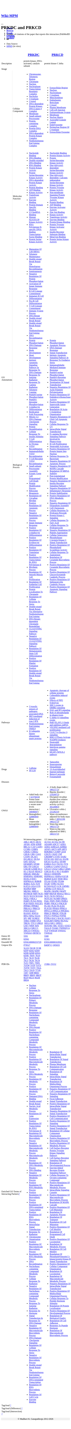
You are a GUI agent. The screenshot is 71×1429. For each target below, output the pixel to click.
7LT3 (26, 963)
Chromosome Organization (35, 1238)
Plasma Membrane (58, 107)
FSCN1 (60, 864)
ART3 (64, 849)
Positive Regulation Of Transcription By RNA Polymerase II (35, 560)
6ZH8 (31, 953)
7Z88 (31, 973)
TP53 (38, 921)
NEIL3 (27, 898)
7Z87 (26, 973)
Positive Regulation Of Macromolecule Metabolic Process (36, 1062)
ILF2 (33, 884)
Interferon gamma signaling (57, 748)
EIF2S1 (47, 861)
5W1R (32, 948)
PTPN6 (63, 916)
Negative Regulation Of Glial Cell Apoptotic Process (60, 419)
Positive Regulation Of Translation (35, 550)
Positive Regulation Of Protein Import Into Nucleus (60, 451)
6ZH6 (26, 953)
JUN (38, 884)
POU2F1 (39, 903)
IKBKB (37, 881)
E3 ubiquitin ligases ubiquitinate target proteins (35, 735)
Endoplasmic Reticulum (55, 101)
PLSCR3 (48, 908)
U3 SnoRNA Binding (34, 213)
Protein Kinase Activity (35, 169)
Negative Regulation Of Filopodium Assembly (60, 504)
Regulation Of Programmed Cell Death (57, 1234)
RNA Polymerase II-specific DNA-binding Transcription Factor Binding (35, 230)
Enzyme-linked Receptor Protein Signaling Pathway (58, 1170)
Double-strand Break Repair (35, 319)
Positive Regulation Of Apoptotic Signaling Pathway (60, 589)
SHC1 (52, 923)
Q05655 (56, 945)
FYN (66, 864)
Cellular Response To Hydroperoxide (59, 526)
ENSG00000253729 (32, 942)
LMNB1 (65, 886)
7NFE (37, 963)
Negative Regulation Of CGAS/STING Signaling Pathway (35, 641)
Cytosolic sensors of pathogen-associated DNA (36, 710)
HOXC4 (27, 879)
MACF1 (60, 889)
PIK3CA (55, 903)
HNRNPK (56, 874)
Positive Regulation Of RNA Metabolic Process (36, 1186)
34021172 (54, 789)
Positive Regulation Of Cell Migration (60, 1208)
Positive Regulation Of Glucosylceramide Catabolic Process (60, 574)
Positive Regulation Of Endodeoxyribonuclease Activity (60, 397)
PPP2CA (56, 911)
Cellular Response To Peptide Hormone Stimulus (59, 1301)
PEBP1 (47, 903)
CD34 (63, 852)
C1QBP (56, 852)
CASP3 (39, 847)
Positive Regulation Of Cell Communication (60, 1117)
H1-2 (26, 871)
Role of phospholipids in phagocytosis (59, 713)
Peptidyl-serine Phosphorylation (36, 395)
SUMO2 (35, 918)
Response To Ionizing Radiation (34, 377)
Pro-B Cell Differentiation (35, 302)
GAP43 (56, 866)
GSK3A (35, 866)
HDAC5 (47, 874)
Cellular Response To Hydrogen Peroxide (59, 511)
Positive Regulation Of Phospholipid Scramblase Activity (60, 547)
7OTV (38, 965)
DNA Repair (34, 316)
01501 (47, 939)
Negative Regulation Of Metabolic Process (35, 1176)
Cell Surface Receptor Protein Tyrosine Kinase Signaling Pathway (59, 1152)
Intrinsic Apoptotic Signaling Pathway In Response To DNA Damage (35, 366)
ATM (32, 844)
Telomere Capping (33, 391)
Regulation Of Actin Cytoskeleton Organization (58, 411)
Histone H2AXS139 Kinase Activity (36, 219)
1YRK (47, 964)
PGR (26, 903)
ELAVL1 (55, 861)
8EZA (31, 978)
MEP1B (52, 893)
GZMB (34, 869)
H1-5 (59, 871)
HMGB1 (27, 874)
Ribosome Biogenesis (34, 492)
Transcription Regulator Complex (35, 91)
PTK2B (63, 913)
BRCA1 (27, 847)
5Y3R (38, 948)
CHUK (27, 854)
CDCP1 (47, 854)
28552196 (60, 819)
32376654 (34, 797)
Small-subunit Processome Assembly (35, 468)
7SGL (38, 968)
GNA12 (64, 866)
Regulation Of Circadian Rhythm (35, 498)
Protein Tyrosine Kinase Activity (57, 188)
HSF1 (33, 879)
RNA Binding (35, 165)
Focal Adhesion (56, 1099)
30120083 (54, 807)
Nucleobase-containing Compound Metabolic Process (34, 1271)
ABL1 (26, 842)
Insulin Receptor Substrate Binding (57, 233)
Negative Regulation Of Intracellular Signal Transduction (60, 1286)
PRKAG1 (28, 908)
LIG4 (33, 886)
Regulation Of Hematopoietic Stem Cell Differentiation (35, 652)
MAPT (63, 891)
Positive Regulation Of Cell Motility (60, 1228)
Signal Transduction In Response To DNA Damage (36, 1319)
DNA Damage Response (35, 346)
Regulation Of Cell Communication (58, 1068)
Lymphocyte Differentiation (35, 408)
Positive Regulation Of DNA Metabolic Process (60, 498)
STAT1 (61, 926)
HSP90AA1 (29, 881)
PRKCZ (47, 913)
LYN (38, 886)
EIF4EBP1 (28, 864)
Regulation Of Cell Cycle (35, 1395)
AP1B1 (27, 844)
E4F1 (26, 861)
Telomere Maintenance (34, 255)
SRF (29, 918)
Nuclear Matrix (56, 117)
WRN (31, 926)
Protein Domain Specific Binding (36, 207)
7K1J (26, 960)
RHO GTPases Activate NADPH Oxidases (60, 738)
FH (29, 866)
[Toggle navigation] (2, 24)
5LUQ (26, 948)
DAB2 (63, 856)
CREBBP (48, 856)
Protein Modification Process (34, 485)
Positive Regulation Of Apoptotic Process (35, 507)
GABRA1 (48, 866)
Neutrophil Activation (59, 446)
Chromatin (33, 81)
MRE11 (35, 891)
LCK (59, 886)
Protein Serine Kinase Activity (36, 240)
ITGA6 (47, 881)
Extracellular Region (59, 88)
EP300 (36, 864)
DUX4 (37, 859)
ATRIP (38, 844)
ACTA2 (55, 842)
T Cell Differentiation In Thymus (35, 441)
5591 (26, 936)
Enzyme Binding (32, 201)
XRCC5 (34, 928)
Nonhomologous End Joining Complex (36, 143)
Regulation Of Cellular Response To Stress (35, 600)
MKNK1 (27, 891)
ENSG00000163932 (53, 942)
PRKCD (57, 54)
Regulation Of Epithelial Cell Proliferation (35, 584)
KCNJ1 (60, 884)
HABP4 (65, 871)
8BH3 (36, 973)
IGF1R (65, 876)
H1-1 (40, 869)
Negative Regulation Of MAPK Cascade (60, 467)
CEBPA (34, 849)
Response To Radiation (34, 1233)
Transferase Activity (34, 196)
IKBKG (27, 884)
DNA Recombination (35, 336)
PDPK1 (64, 901)
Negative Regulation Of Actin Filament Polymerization (60, 389)
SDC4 (46, 923)
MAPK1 (48, 891)
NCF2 (26, 896)
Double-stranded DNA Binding (36, 161)
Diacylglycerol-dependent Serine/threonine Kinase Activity (57, 169)
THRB (33, 921)
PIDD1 (31, 903)
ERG (26, 866)
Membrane (33, 113)
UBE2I (40, 923)
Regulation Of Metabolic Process (35, 1081)
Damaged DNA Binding (36, 1097)
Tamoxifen (54, 762)
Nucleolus (33, 96)
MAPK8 (27, 889)
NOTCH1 (48, 898)
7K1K (31, 960)
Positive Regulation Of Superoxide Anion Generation (60, 404)
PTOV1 (47, 916)
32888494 (33, 816)
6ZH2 (31, 950)
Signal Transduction (58, 353)
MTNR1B (28, 893)
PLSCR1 (61, 906)
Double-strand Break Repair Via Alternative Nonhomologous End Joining (36, 611)
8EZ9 (26, 978)
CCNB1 (27, 849)
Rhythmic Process (33, 568)
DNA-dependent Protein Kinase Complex (36, 135)
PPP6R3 (35, 906)
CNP (60, 854)
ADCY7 (56, 844)
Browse (10, 30)
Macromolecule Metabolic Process (36, 1158)
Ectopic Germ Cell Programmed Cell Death (35, 477)
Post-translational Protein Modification (59, 477)
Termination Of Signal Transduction (59, 383)
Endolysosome (56, 125)
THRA (26, 921)
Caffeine (33, 768)
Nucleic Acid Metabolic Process (34, 1108)
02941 (26, 939)
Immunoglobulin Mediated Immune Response (58, 367)
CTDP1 (27, 856)
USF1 (26, 926)
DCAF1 (34, 856)
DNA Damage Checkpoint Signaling (35, 1340)
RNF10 (35, 913)
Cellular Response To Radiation (34, 1281)
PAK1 (46, 901)
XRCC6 (27, 930)
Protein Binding (36, 187)
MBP (33, 889)
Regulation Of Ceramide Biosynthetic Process (60, 559)
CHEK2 (34, 852)
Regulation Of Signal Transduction (59, 1060)
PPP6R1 (27, 906)
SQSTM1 (48, 926)
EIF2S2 (32, 861)
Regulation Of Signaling (56, 1072)
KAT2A (27, 886)
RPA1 (26, 916)
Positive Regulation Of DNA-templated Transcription (36, 1206)
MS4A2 (60, 893)
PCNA (33, 901)
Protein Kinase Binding (60, 222)
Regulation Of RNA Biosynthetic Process (35, 1388)
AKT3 (54, 849)
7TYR (37, 970)
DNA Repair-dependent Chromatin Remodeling (35, 622)
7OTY (33, 968)
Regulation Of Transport (56, 1218)
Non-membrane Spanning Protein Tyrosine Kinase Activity (57, 196)
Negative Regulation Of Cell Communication (60, 1090)
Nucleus (32, 84)
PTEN (26, 911)
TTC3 (33, 923)
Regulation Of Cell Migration (58, 1223)
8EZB (37, 978)
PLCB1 (47, 906)
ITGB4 (61, 881)
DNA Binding (35, 158)
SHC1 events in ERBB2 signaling (57, 706)
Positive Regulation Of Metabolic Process (35, 1090)
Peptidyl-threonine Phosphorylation (36, 402)
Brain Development (35, 351)
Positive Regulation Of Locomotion (60, 1240)
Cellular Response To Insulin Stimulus (36, 434)
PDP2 (58, 901)
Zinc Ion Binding (57, 212)
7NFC (31, 963)
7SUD (31, 970)
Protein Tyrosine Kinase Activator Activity (57, 227)
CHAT (54, 854)
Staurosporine (56, 764)
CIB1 (32, 854)
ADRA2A (54, 847)
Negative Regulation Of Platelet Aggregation (60, 531)
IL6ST (54, 879)
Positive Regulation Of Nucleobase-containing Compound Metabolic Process (35, 1037)
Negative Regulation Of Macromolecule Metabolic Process (36, 1148)
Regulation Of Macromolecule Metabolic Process (36, 1051)
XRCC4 (27, 928)
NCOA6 (39, 896)
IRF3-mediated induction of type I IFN (35, 718)
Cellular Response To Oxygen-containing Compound (59, 1177)
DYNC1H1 (49, 859)
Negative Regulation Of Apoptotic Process (35, 516)
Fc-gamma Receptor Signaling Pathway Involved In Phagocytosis (58, 438)
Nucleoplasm (34, 86)
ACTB (62, 842)
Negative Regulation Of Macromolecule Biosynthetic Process (36, 1330)
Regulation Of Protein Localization (59, 1307)
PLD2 (53, 906)
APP (59, 849)
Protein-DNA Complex (35, 129)
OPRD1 (64, 898)
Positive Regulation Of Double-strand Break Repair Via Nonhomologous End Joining (36, 675)
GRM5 (67, 869)
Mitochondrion (56, 97)
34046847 (33, 812)
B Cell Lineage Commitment (35, 292)
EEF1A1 (58, 859)
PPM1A (63, 908)
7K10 (37, 955)
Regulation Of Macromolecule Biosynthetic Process (36, 1137)
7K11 (26, 958)
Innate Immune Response (35, 524)
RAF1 (68, 918)
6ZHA (37, 953)
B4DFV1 (48, 945)
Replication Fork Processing (36, 413)
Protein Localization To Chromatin (36, 591)
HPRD (9, 46)
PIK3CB (63, 903)
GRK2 (61, 869)
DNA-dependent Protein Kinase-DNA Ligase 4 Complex (36, 107)
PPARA (55, 908)
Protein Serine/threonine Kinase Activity (36, 175)
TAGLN (47, 928)
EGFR (65, 859)
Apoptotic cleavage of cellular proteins (59, 691)
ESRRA (47, 864)
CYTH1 (56, 856)
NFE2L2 (60, 896)
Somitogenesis (35, 271)
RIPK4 (57, 921)
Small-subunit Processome (35, 117)
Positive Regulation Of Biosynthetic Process (35, 1196)
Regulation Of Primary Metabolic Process (35, 1001)
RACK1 (61, 918)
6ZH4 (37, 950)
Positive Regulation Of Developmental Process (60, 1312)
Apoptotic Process (58, 345)
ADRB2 (63, 847)
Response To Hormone (34, 1312)
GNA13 (47, 869)
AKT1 (32, 842)
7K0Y (32, 955)
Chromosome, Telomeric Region (35, 76)
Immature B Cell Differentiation (36, 297)
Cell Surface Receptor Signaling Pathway (59, 1159)
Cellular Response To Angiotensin (59, 553)
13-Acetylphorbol (57, 769)
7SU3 (26, 970)
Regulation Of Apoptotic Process (58, 1213)
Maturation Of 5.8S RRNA (35, 250)
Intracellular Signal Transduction (58, 430)
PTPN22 (55, 916)
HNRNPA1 (28, 876)
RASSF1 (27, 913)
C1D (33, 847)
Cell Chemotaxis (57, 508)
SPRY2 (59, 923)
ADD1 (63, 844)
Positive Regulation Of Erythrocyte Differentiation (35, 541)
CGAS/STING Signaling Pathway (35, 631)
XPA (37, 926)
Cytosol (32, 101)
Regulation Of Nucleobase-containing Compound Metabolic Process (35, 1018)
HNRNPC (38, 876)
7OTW (27, 968)
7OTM (27, 965)
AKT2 (38, 842)
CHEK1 (27, 852)
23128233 (54, 812)
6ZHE (26, 955)
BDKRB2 (48, 852)
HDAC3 (38, 871)
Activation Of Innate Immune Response (35, 286)
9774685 (10, 36)
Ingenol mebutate (57, 772)
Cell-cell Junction (57, 110)
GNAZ (55, 869)
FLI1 (54, 864)
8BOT (38, 975)
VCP (46, 930)
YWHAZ (48, 933)
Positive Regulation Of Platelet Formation (35, 662)
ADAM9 (48, 844)
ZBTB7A (36, 933)
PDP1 (52, 901)
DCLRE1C (28, 859)
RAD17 (33, 911)
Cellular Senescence (58, 535)
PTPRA (47, 918)
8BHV (26, 975)
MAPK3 (56, 891)
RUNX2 (64, 921)
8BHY (32, 975)
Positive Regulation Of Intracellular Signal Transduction (60, 1106)
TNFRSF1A (64, 928)
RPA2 (31, 916)
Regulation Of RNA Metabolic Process (36, 1256)
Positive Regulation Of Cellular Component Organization (60, 1266)
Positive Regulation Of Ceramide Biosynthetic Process (60, 567)
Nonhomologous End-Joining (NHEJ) (36, 726)
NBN (35, 893)
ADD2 (47, 847)
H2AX (31, 871)
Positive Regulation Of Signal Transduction (60, 1127)
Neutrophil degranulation (56, 743)
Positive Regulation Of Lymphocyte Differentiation (35, 531)
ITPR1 (54, 884)
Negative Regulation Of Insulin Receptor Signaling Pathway (60, 483)
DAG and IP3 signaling (60, 710)
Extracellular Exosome (60, 132)
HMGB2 (35, 874)
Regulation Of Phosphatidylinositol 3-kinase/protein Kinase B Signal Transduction (60, 1258)
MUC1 (67, 893)
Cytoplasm (33, 99)
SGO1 (37, 916)
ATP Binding (34, 190)
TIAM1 (55, 928)
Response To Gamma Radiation (34, 384)
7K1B (36, 958)
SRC (55, 926)
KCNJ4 (47, 886)
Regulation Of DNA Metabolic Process (36, 1165)
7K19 (31, 958)
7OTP (32, 965)
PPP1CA (48, 911)
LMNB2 (48, 889)
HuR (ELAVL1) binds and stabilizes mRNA (59, 723)
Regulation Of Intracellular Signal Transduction (58, 1054)
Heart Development (35, 356)
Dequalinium (55, 767)
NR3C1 (33, 898)
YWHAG (35, 930)
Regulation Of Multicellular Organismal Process (58, 1084)
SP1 (25, 918)
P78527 (27, 945)
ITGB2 (54, 881)
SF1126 (32, 770)
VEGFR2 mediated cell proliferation (60, 728)
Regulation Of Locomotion (56, 1272)
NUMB (56, 898)
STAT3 (67, 926)
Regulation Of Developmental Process (60, 1164)
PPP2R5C (65, 911)
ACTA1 (47, 842)
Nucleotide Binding (34, 154)
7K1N (37, 960)
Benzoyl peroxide (57, 774)
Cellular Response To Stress (34, 990)
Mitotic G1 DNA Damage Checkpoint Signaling (35, 420)
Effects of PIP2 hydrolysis (56, 701)
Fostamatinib (55, 777)
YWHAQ (28, 933)
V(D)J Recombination (35, 447)
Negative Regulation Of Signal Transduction (60, 1112)
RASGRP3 (49, 921)
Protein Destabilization (35, 427)
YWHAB (53, 930)
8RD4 (26, 980)
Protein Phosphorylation (36, 341)
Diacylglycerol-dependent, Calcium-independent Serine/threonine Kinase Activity (59, 180)
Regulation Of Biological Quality (58, 1317)
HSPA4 (58, 876)
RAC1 (54, 918)
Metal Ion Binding (58, 237)
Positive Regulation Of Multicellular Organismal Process (60, 1293)
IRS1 (65, 879)
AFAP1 (47, 849)
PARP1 (27, 901)
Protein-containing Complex (33, 123)
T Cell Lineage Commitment (35, 307)
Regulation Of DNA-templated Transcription (36, 1379)
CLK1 (38, 854)
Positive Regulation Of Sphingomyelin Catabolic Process (60, 582)
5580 (46, 936)
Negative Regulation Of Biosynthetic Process (35, 1359)
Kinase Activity (36, 192)
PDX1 (39, 901)
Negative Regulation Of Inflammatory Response (60, 489)
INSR (60, 879)
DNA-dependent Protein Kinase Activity (36, 182)
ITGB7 (47, 884)
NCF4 (32, 896)
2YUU (53, 964)
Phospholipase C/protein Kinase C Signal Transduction (58, 540)
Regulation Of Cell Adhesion (58, 1321)
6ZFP (26, 950)
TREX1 (27, 923)
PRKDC (33, 54)
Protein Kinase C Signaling (57, 516)
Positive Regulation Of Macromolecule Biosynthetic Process (36, 1247)
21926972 (54, 794)
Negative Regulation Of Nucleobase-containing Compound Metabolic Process (35, 1293)
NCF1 (40, 893)
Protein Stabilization (58, 493)
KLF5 (53, 886)
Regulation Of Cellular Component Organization (60, 1133)
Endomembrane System (60, 112)
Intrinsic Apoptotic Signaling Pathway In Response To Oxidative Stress (60, 359)
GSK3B (27, 869)
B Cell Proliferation (58, 444)
